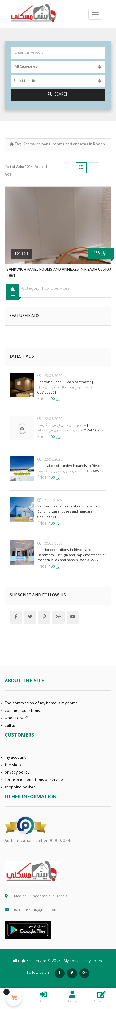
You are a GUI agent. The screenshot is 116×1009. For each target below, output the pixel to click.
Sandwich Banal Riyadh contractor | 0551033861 (65, 388)
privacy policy (17, 773)
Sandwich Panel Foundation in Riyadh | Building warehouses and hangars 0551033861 (68, 512)
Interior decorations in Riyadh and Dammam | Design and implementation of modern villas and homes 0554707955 (71, 555)
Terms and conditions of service (34, 780)
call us (10, 726)
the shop (13, 765)
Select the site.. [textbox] (26, 81)
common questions (22, 711)
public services (55, 289)
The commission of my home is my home (41, 704)
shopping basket (20, 788)
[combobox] (58, 81)
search (58, 94)
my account (15, 758)
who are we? (16, 719)
